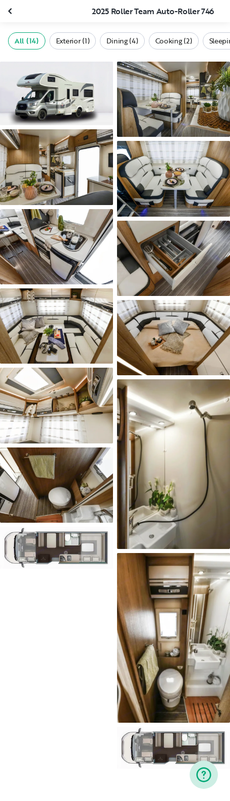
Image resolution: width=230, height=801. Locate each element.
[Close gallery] (11, 11)
